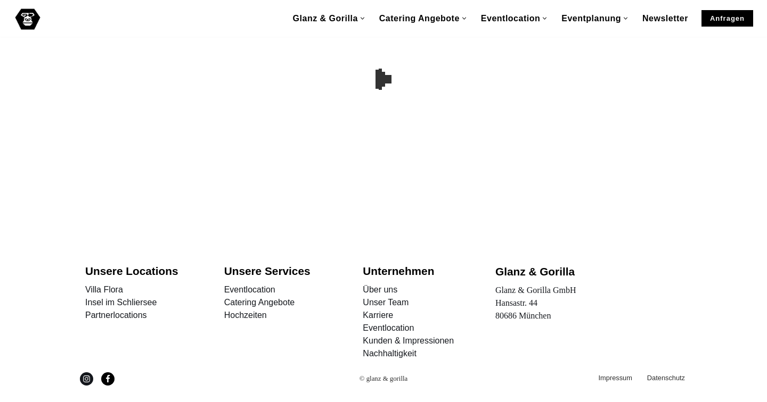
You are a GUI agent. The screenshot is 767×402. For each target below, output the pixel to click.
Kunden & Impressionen (408, 340)
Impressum (615, 378)
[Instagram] (86, 379)
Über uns (380, 289)
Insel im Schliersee (121, 302)
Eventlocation (249, 289)
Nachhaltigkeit (390, 353)
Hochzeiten (245, 315)
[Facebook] (108, 379)
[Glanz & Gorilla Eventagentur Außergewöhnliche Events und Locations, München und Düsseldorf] (27, 19)
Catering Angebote (259, 302)
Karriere (378, 315)
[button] (362, 18)
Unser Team (386, 302)
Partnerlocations (116, 315)
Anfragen (727, 18)
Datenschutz (666, 378)
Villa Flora (104, 289)
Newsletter (665, 18)
